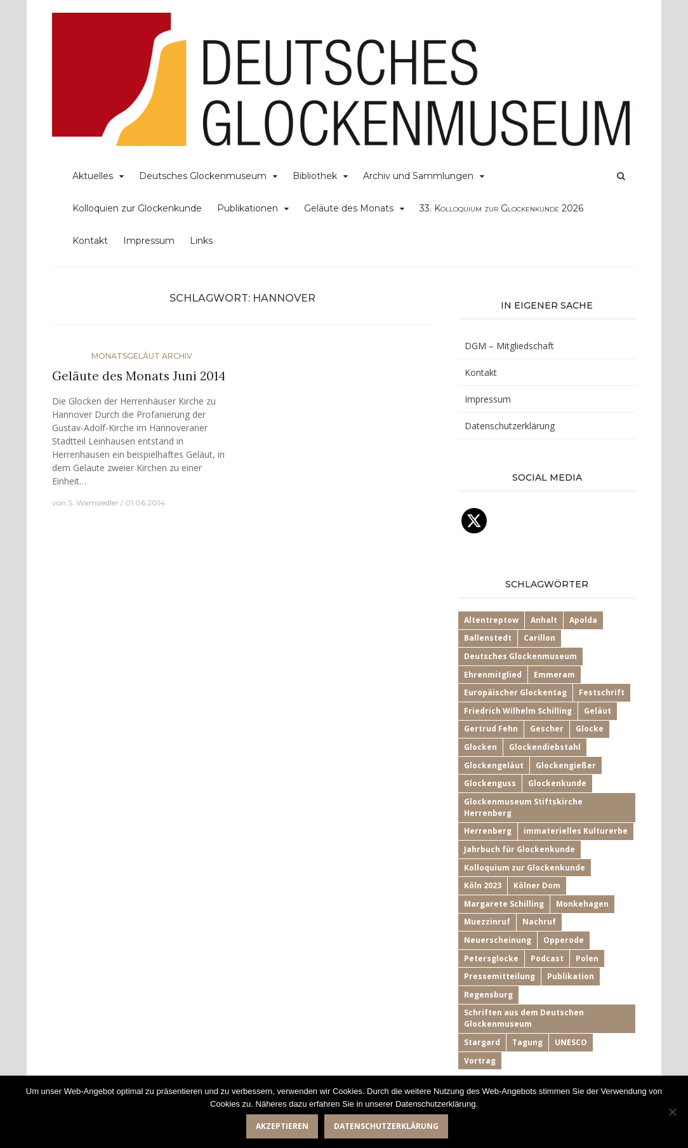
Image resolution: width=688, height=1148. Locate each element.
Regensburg (488, 994)
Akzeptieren (282, 1126)
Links (201, 240)
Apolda (583, 620)
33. (501, 208)
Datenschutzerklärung (510, 426)
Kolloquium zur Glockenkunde (524, 867)
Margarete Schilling (504, 903)
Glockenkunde (557, 783)
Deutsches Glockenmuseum (203, 176)
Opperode (563, 940)
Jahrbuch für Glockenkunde (519, 849)
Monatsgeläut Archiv (141, 356)
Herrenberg (488, 830)
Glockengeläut (494, 765)
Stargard (482, 1042)
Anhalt (544, 620)
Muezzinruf (487, 921)
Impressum (149, 240)
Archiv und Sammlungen (418, 176)
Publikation (570, 976)
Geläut (597, 710)
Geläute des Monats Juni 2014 (138, 376)
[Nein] (672, 1111)
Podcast (547, 958)
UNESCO (571, 1042)
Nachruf (539, 921)
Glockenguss (490, 783)
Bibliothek (315, 176)
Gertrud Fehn (491, 728)
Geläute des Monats (349, 208)
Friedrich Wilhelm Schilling (518, 710)
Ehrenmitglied (493, 674)
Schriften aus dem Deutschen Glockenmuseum (524, 1018)
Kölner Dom (536, 885)
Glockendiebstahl (545, 747)
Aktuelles (92, 176)
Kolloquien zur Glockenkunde (137, 208)
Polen (587, 958)
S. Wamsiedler (93, 502)
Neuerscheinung (497, 940)
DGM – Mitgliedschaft (509, 346)
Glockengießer (566, 765)
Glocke (590, 728)
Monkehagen (582, 903)
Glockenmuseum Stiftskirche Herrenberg (523, 807)
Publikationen (247, 208)
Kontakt (90, 240)
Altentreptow (491, 620)
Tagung (527, 1042)
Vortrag (480, 1060)
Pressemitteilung (499, 976)
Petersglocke (491, 958)
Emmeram (554, 674)
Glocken (480, 747)
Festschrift (602, 692)
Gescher (547, 728)
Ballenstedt (488, 637)
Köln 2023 (482, 885)
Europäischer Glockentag (515, 692)
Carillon (539, 637)
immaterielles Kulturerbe (576, 830)
